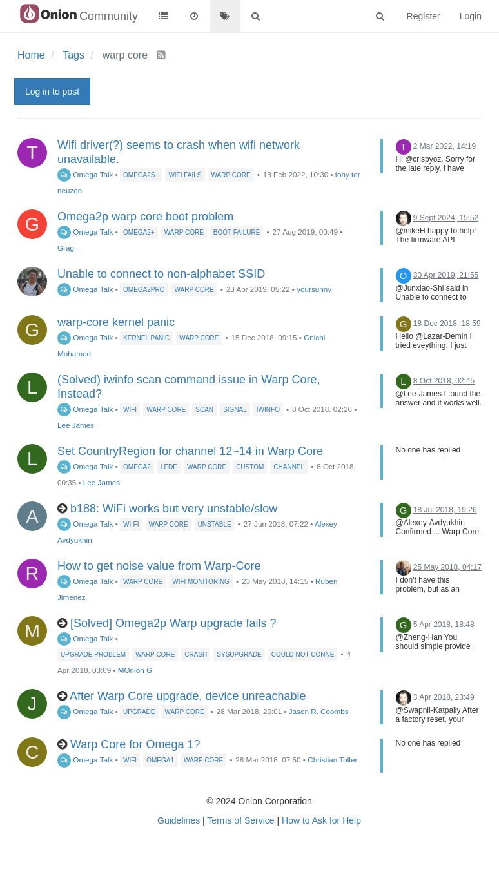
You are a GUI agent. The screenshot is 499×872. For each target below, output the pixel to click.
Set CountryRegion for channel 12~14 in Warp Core (190, 451)
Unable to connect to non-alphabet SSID (161, 273)
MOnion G (135, 670)
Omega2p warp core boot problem (145, 216)
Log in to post (52, 91)
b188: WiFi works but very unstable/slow (173, 508)
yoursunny (314, 289)
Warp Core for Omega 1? (135, 744)
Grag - (68, 248)
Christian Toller (332, 759)
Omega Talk (85, 174)
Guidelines (178, 820)
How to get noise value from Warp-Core (158, 565)
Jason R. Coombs (319, 711)
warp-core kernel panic (116, 322)
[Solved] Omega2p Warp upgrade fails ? (173, 623)
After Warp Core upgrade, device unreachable (188, 696)
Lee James (75, 425)
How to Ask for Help (321, 820)
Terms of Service (240, 820)
